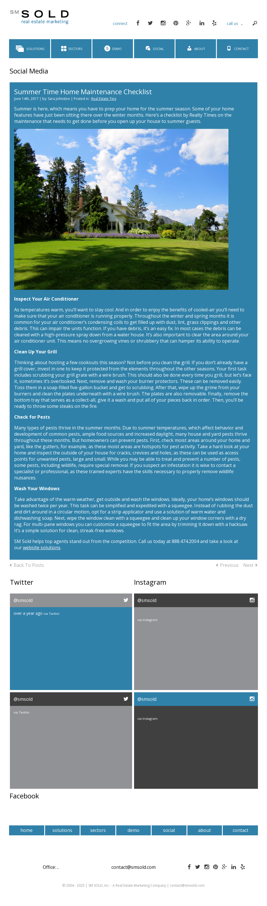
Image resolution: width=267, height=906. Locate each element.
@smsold (23, 600)
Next (250, 565)
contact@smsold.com (133, 867)
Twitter (54, 613)
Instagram (150, 620)
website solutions (41, 547)
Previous (227, 565)
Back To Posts (27, 565)
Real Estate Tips (103, 98)
